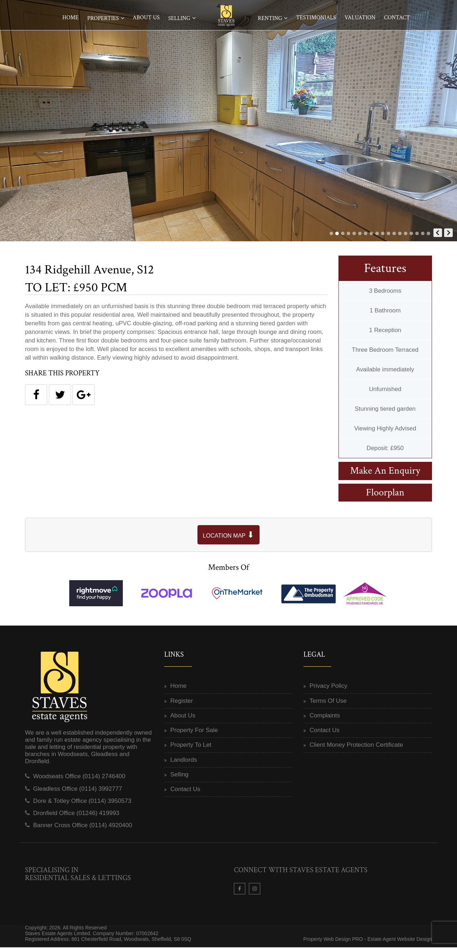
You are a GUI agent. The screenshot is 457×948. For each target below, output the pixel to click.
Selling (179, 18)
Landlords (183, 760)
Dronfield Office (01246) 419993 (76, 814)
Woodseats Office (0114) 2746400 (79, 777)
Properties (103, 18)
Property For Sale (194, 731)
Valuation (360, 17)
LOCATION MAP (228, 535)
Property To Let (190, 745)
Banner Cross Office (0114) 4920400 (82, 826)
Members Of (228, 567)
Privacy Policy (328, 686)
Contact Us (185, 790)
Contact (397, 17)
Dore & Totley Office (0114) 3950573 (82, 801)
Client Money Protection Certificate (356, 745)
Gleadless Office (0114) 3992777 (77, 789)
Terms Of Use (328, 701)
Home (70, 17)
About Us (146, 17)
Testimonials (316, 17)
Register (181, 701)
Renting (270, 18)
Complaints (325, 716)
